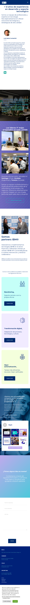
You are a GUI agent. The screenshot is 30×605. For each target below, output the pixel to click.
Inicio (3, 577)
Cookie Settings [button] (6, 601)
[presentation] (14, 535)
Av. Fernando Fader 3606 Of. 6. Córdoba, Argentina (7, 574)
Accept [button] (15, 601)
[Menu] (27, 2)
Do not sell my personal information (11, 597)
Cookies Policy (6, 598)
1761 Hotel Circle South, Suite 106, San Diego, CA (11, 552)
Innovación (4, 582)
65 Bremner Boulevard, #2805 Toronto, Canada (7, 559)
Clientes (3, 580)
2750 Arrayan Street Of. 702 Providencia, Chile (7, 566)
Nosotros (4, 579)
